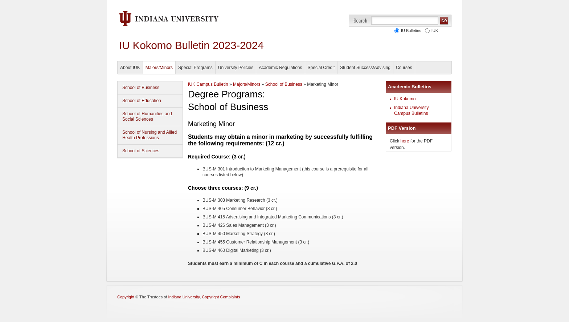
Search (360, 21)
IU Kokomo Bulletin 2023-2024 (191, 45)
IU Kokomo (405, 98)
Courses (404, 67)
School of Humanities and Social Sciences (147, 116)
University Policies (235, 67)
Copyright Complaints (221, 297)
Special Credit (321, 67)
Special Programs (195, 67)
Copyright (125, 297)
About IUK (130, 67)
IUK (433, 30)
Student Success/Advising (365, 67)
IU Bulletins (410, 30)
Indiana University (184, 297)
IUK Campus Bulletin (208, 84)
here (404, 141)
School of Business (140, 87)
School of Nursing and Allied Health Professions (149, 135)
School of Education (141, 100)
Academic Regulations (280, 67)
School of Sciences (140, 150)
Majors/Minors (159, 67)
